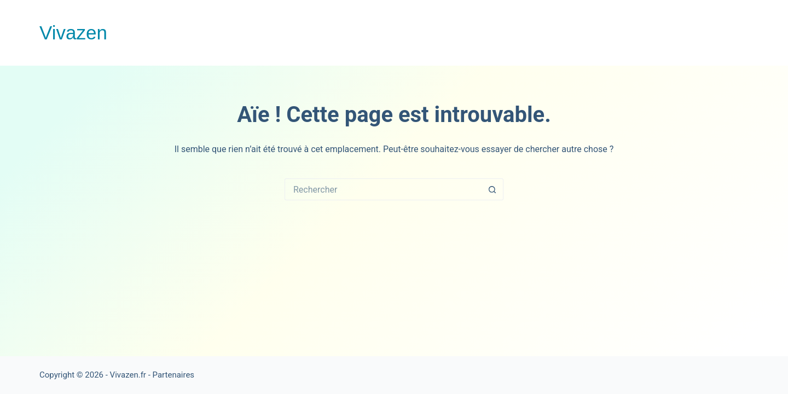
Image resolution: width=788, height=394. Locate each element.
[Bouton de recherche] (492, 189)
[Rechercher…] (383, 189)
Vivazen (73, 32)
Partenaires (174, 375)
